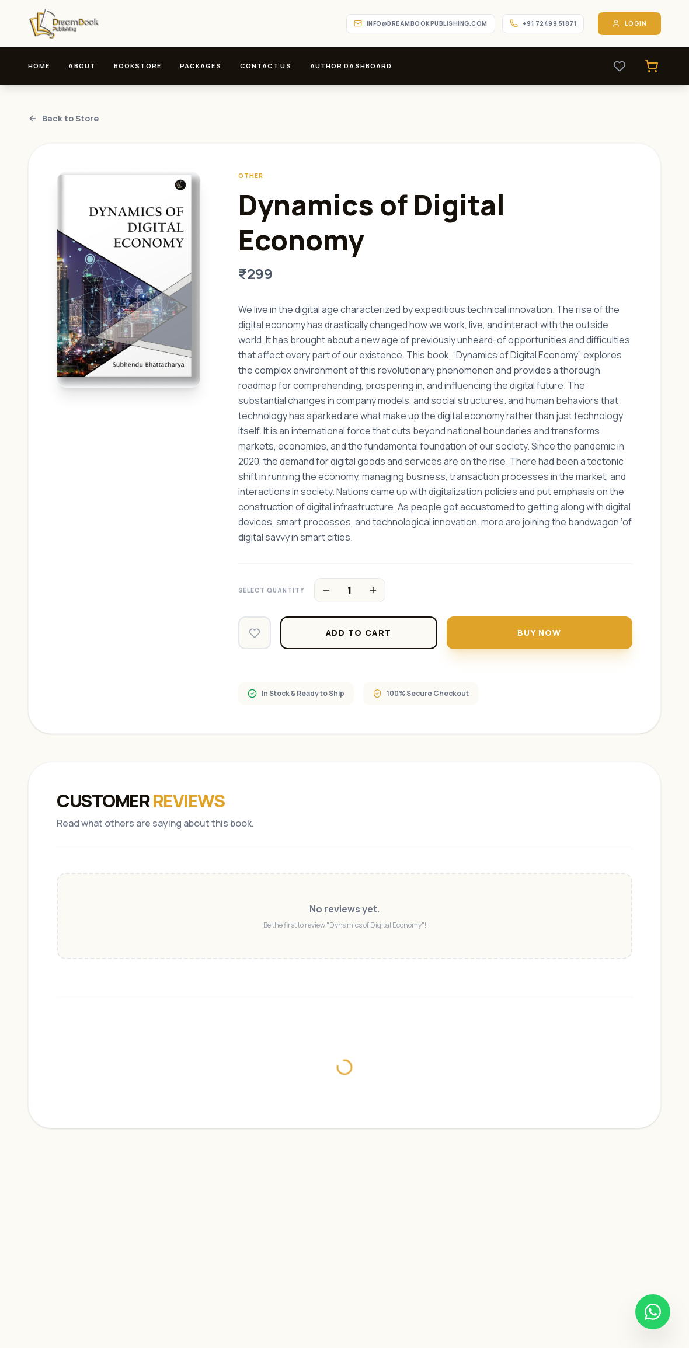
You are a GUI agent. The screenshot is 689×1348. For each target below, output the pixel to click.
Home (39, 65)
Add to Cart (358, 632)
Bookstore (137, 65)
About (81, 65)
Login (629, 23)
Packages (200, 65)
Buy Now (539, 632)
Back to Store (63, 118)
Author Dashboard (351, 65)
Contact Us (265, 65)
